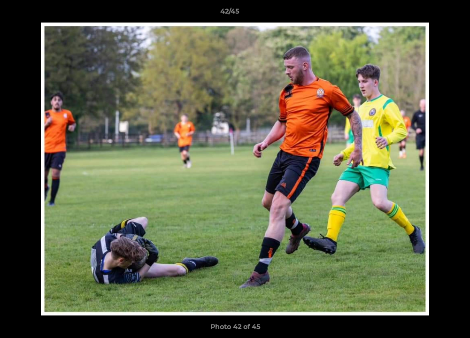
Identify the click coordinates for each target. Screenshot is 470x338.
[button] (430, 13)
